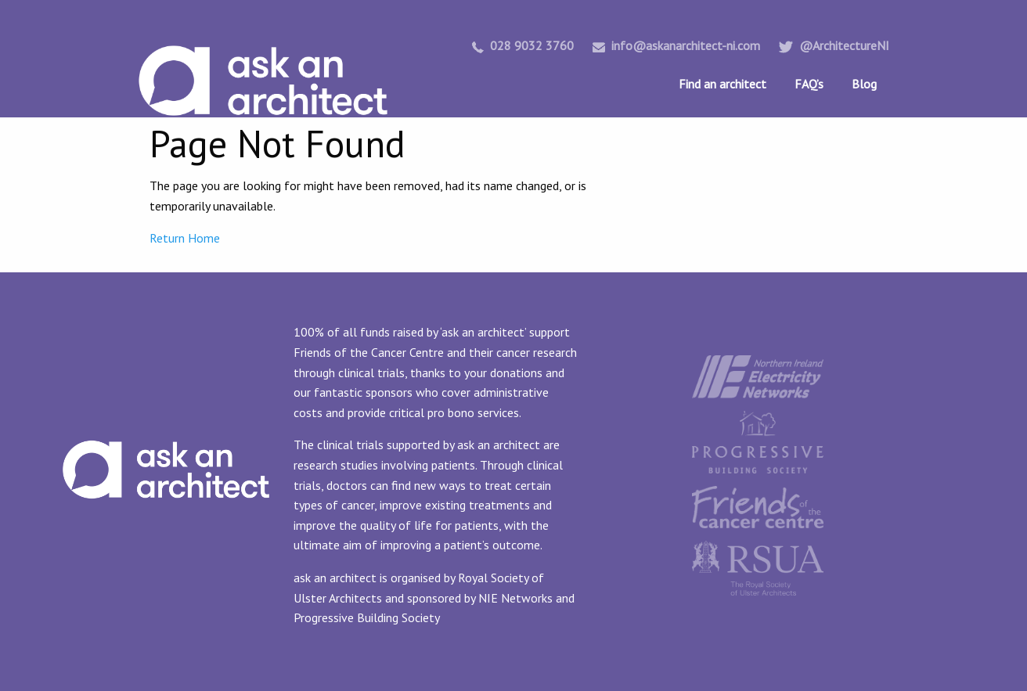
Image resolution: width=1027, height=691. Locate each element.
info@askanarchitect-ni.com (676, 45)
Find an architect (722, 84)
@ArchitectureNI (834, 45)
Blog (864, 84)
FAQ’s (809, 84)
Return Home (185, 238)
